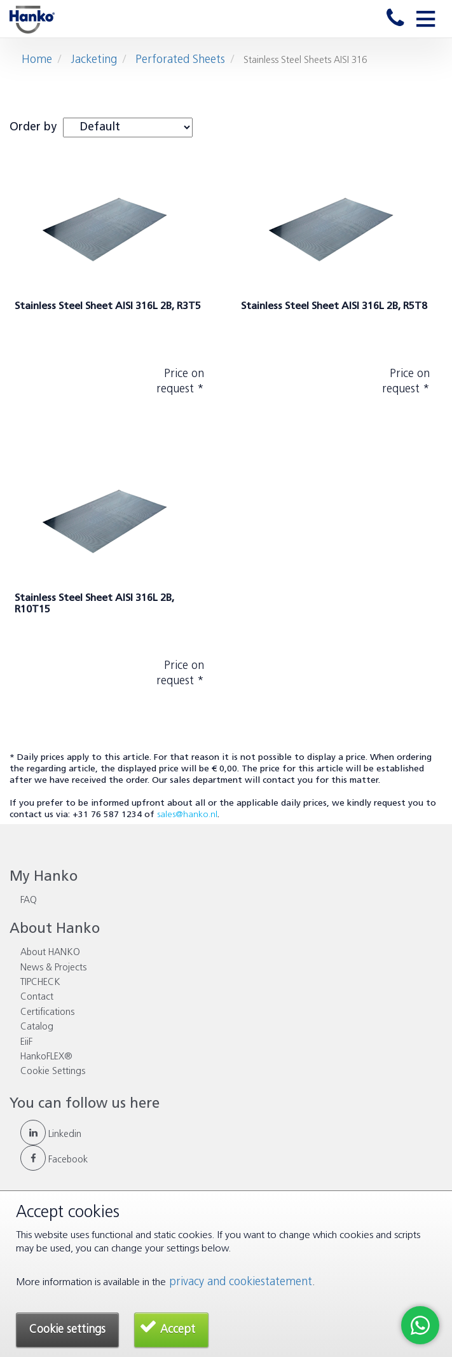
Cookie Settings (52, 1072)
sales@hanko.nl (187, 815)
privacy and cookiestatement (240, 1282)
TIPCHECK (40, 983)
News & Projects (53, 968)
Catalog (36, 1027)
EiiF (26, 1042)
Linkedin (50, 1135)
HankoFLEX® (46, 1057)
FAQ (28, 901)
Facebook (54, 1160)
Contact (36, 997)
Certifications (47, 1012)
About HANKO (50, 953)
